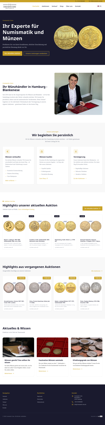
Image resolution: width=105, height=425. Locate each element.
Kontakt (78, 6)
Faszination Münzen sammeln (51, 360)
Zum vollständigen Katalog (26, 209)
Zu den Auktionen (80, 178)
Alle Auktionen (96, 271)
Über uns (69, 6)
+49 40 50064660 (78, 401)
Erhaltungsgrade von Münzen (85, 360)
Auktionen (45, 6)
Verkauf (54, 6)
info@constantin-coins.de (80, 404)
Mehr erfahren (10, 180)
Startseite (35, 6)
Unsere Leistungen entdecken (36, 53)
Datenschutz (40, 399)
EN (99, 6)
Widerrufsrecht (40, 402)
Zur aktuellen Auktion (12, 53)
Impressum (39, 396)
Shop (61, 6)
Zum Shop (43, 178)
